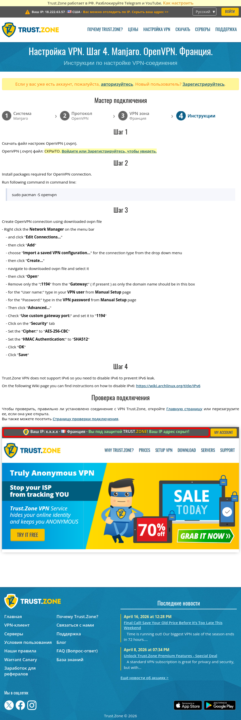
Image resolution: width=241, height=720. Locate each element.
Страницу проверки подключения (85, 418)
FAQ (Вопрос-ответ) (77, 651)
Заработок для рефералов (20, 671)
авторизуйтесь (117, 84)
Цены (133, 30)
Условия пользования (28, 642)
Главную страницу (184, 408)
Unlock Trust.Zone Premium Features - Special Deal (170, 655)
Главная (13, 616)
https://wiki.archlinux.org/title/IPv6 (168, 385)
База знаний (69, 659)
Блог (61, 642)
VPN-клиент (17, 625)
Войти (230, 12)
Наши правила (20, 651)
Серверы (202, 30)
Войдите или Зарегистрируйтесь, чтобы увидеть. (109, 151)
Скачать (182, 30)
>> (125, 12)
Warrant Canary (20, 659)
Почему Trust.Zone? (105, 30)
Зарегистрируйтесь (204, 84)
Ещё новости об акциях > (144, 677)
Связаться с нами (75, 625)
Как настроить (178, 3)
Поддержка (226, 30)
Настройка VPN (156, 30)
